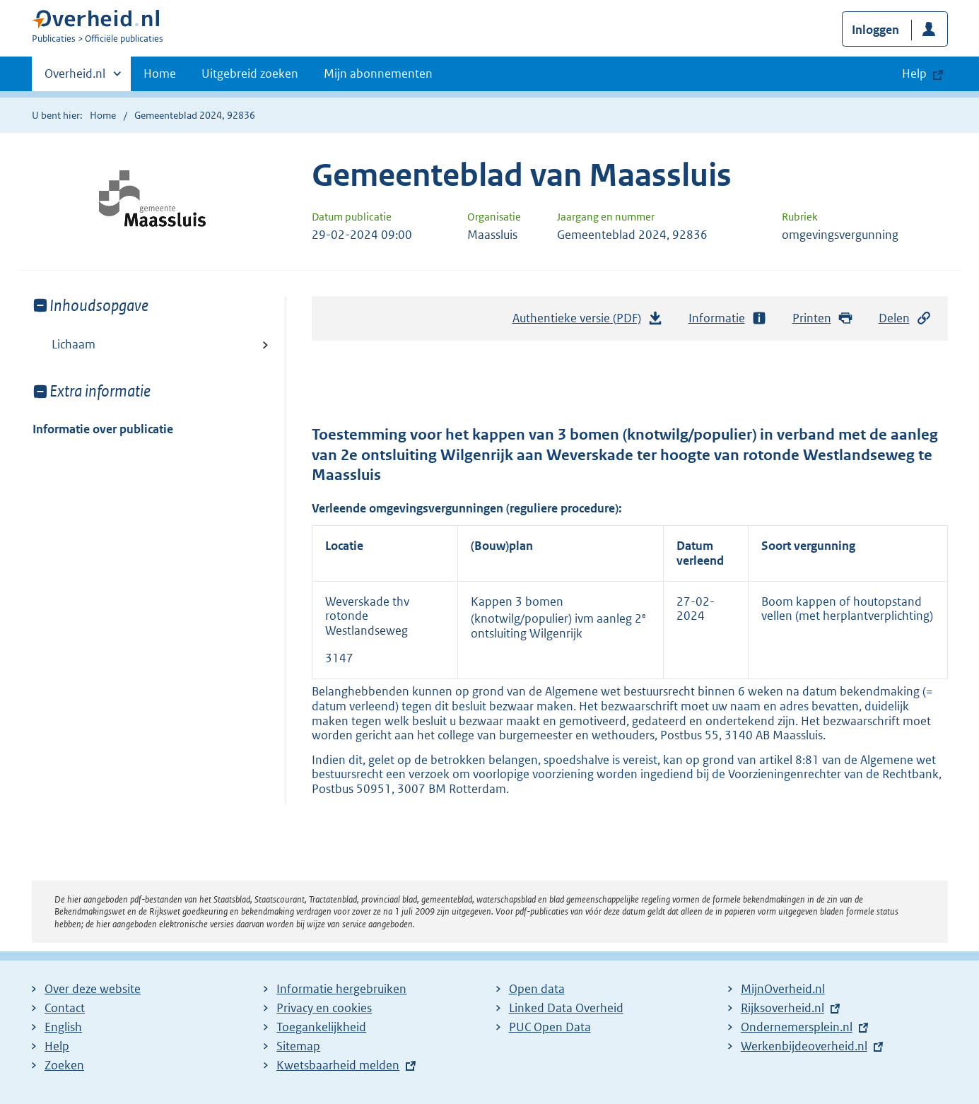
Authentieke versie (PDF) (588, 321)
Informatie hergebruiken (341, 989)
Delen (905, 318)
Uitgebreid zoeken (249, 73)
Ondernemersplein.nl (796, 1027)
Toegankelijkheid (321, 1027)
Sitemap (298, 1046)
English (63, 1027)
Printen (823, 318)
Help (57, 1046)
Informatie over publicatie (103, 429)
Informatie (728, 318)
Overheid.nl (75, 77)
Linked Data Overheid (566, 1008)
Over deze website (93, 989)
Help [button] (914, 73)
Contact (65, 1008)
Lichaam (73, 344)
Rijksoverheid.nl (782, 1008)
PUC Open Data (550, 1027)
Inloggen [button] (875, 29)
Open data (537, 989)
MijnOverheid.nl (783, 989)
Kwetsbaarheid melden (337, 1065)
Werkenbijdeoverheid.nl (804, 1046)
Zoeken (64, 1065)
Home (159, 73)
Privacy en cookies (324, 1008)
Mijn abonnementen (378, 73)
